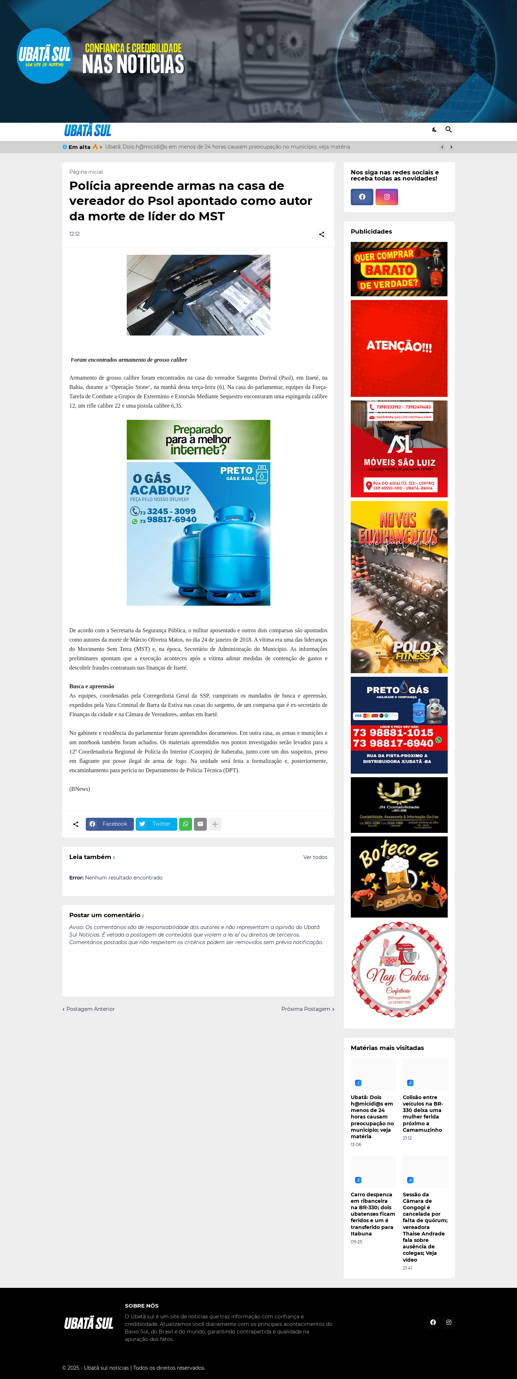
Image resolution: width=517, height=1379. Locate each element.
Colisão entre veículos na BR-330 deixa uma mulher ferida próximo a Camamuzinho (423, 1113)
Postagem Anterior (90, 1009)
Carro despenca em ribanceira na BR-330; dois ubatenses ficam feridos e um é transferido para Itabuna (373, 1214)
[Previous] (442, 147)
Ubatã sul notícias (106, 1368)
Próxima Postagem (305, 1009)
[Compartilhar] (321, 234)
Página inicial (86, 171)
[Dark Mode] (435, 129)
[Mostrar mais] (215, 824)
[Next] (451, 147)
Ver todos (315, 857)
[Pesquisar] (449, 129)
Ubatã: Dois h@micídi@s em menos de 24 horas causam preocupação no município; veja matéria (227, 147)
